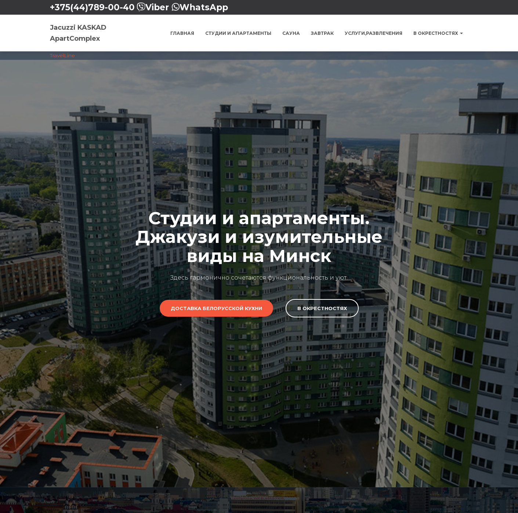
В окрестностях (438, 33)
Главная (182, 33)
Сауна (291, 33)
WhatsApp (204, 7)
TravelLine (62, 55)
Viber (157, 7)
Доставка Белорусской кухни (216, 308)
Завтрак (322, 33)
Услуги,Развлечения (373, 33)
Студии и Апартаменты (238, 33)
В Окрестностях (322, 308)
